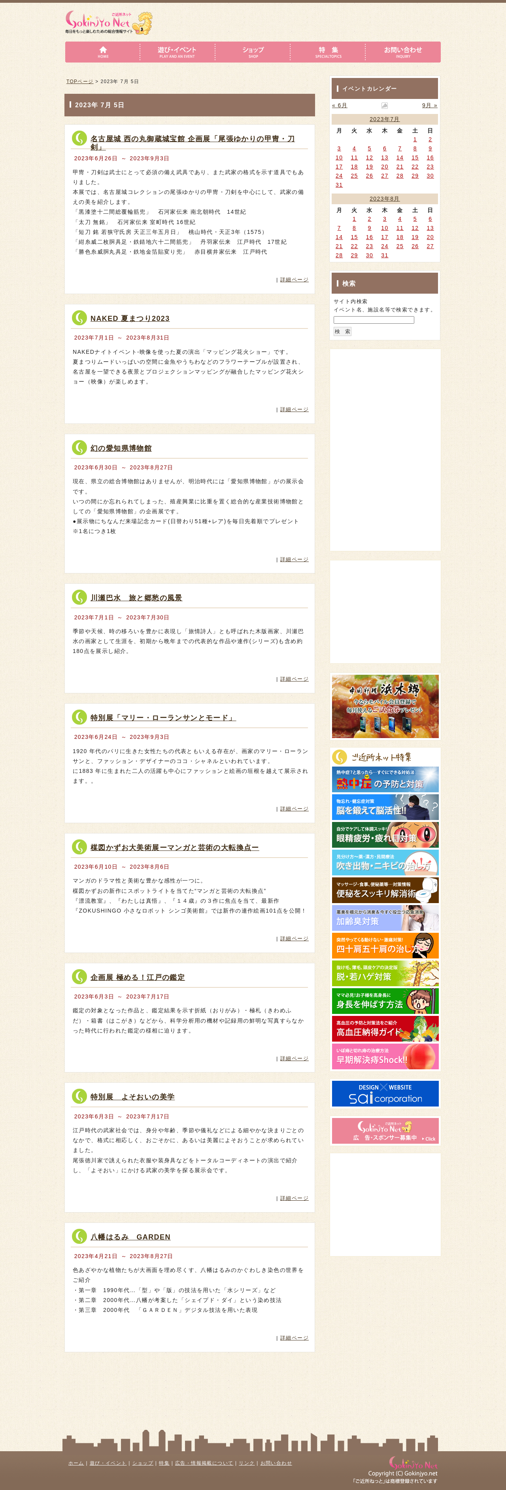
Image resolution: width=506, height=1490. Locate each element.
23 (430, 166)
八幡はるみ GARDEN (131, 1237)
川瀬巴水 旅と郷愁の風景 (137, 598)
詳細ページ (294, 280)
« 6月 (339, 105)
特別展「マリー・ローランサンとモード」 (163, 718)
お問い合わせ (276, 1463)
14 (400, 157)
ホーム (76, 1463)
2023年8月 (385, 199)
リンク (247, 1463)
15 (415, 157)
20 (384, 166)
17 (339, 166)
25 (354, 176)
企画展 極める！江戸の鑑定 (138, 977)
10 (339, 157)
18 (354, 166)
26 (369, 176)
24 (339, 176)
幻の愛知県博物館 (121, 448)
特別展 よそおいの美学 (133, 1097)
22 (415, 166)
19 (369, 166)
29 (415, 176)
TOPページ (80, 81)
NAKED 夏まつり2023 (130, 319)
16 (430, 157)
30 (430, 176)
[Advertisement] (381, 400)
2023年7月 (385, 119)
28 (400, 176)
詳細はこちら (274, 265)
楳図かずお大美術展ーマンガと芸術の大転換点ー (175, 848)
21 (400, 166)
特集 (164, 1463)
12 (369, 157)
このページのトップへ (291, 1365)
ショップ (143, 1463)
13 (384, 157)
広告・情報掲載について (204, 1463)
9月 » (430, 105)
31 (339, 185)
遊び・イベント (108, 1463)
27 (384, 176)
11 (354, 157)
